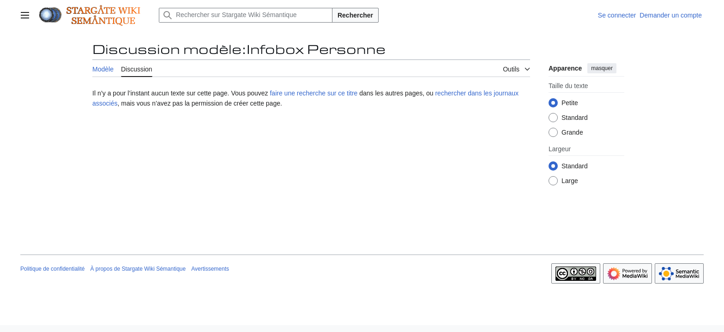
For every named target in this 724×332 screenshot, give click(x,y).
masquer (602, 68)
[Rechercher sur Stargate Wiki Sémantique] (245, 15)
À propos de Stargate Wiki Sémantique (138, 269)
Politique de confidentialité (52, 269)
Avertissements (210, 269)
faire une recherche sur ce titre (313, 93)
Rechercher (355, 15)
